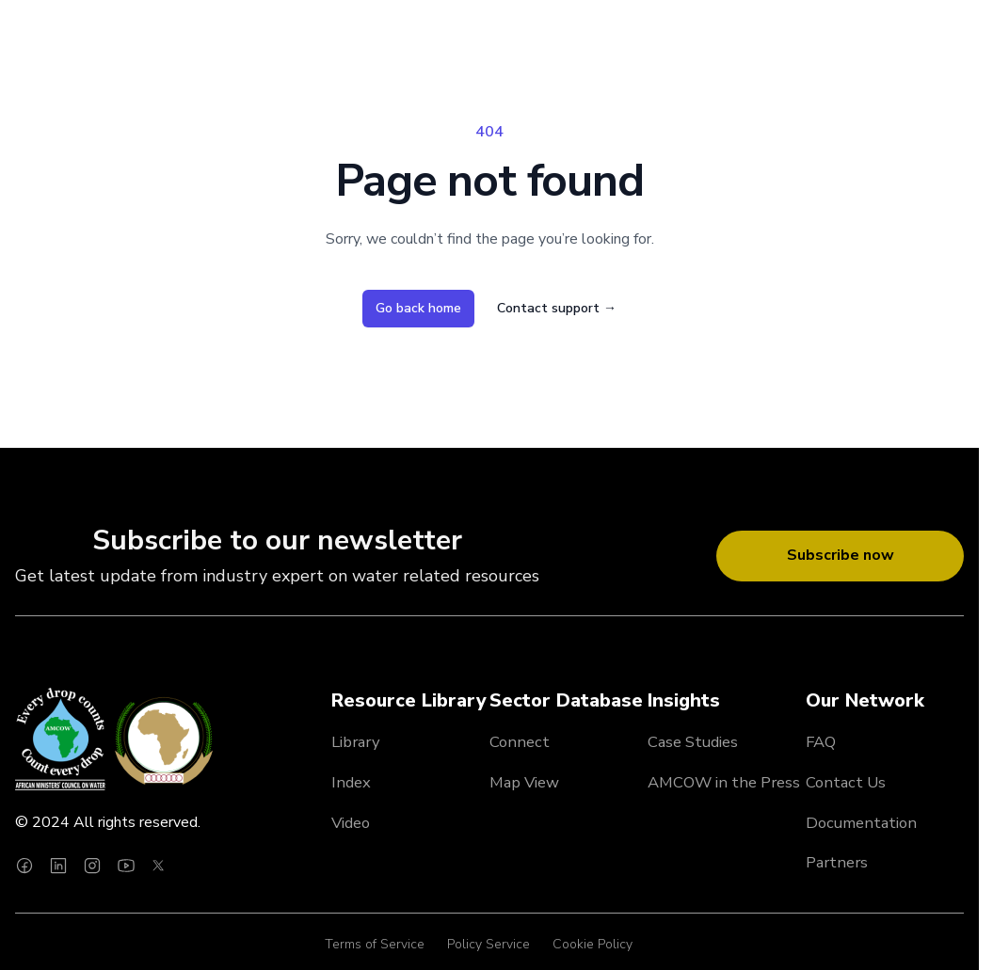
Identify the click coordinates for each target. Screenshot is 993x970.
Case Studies (693, 742)
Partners (837, 862)
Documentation (861, 823)
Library (355, 742)
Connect (519, 742)
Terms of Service (374, 944)
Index (351, 782)
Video (350, 823)
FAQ (821, 742)
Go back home (418, 308)
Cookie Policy (593, 944)
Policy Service (488, 944)
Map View (524, 782)
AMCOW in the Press (724, 782)
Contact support (557, 308)
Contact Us (846, 782)
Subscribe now (840, 555)
